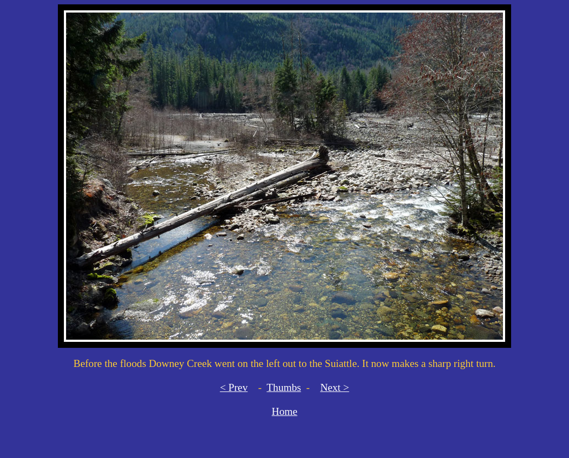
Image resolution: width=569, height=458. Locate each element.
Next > (334, 387)
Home (285, 411)
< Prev (234, 387)
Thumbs (283, 387)
